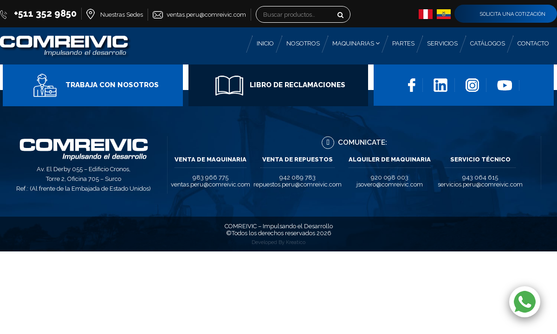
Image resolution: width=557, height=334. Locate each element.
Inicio (265, 43)
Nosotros (303, 43)
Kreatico (295, 242)
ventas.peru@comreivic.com (206, 14)
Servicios (442, 43)
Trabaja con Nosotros (95, 85)
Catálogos (487, 43)
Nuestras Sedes (121, 14)
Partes (403, 43)
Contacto (533, 43)
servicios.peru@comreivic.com (480, 184)
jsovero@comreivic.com (389, 184)
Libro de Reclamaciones (280, 85)
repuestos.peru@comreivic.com (297, 184)
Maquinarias (356, 43)
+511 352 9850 (45, 13)
